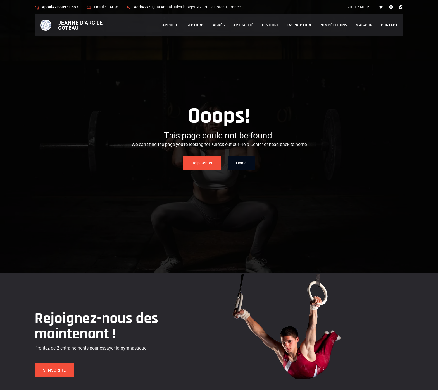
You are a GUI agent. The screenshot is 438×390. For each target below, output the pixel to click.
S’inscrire (54, 370)
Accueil (170, 25)
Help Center (202, 162)
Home (241, 162)
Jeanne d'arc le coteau (80, 25)
